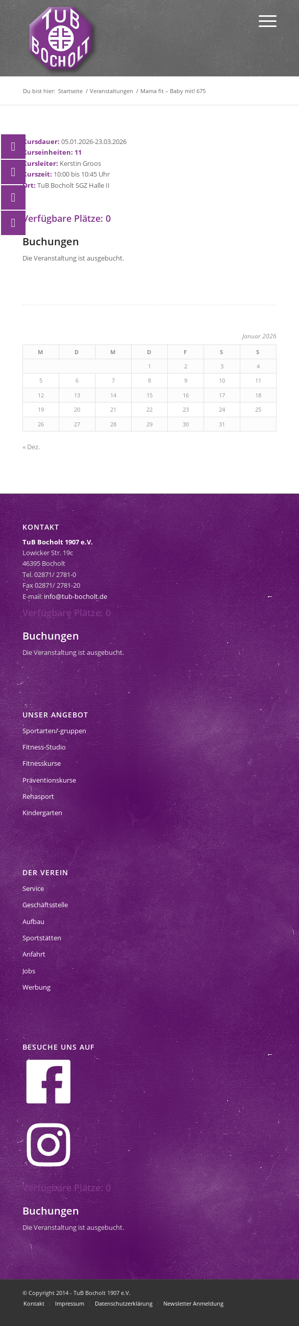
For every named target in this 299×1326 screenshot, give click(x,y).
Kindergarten (42, 812)
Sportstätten (41, 937)
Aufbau (33, 921)
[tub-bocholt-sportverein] (60, 38)
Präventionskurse (49, 780)
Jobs (28, 970)
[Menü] (262, 20)
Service (33, 888)
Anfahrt (33, 954)
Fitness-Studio (44, 747)
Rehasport (38, 796)
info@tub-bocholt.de (75, 596)
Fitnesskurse (41, 763)
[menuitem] (262, 20)
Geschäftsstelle (45, 904)
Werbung (36, 987)
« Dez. (31, 446)
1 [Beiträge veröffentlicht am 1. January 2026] (149, 366)
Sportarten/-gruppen (54, 730)
